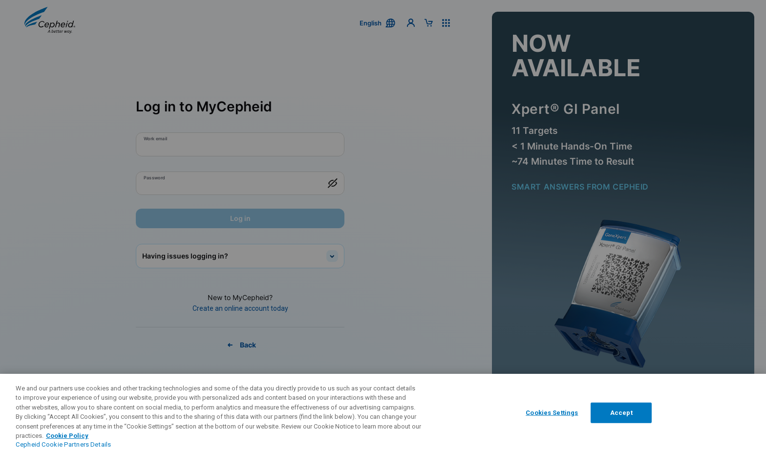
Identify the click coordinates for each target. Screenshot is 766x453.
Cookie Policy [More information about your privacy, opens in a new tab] (67, 435)
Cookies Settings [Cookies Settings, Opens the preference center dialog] (552, 412)
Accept (621, 412)
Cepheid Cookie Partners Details (63, 444)
